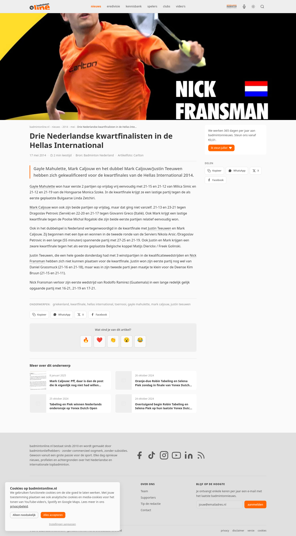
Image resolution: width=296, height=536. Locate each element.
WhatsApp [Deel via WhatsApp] (61, 314)
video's (180, 6)
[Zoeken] (262, 6)
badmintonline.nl (39, 127)
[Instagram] (164, 455)
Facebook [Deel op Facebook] (99, 314)
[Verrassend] (127, 341)
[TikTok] (151, 455)
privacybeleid (19, 506)
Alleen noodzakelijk (24, 515)
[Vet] (86, 341)
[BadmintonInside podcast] (244, 6)
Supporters (148, 497)
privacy (225, 530)
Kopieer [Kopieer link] (39, 314)
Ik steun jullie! (221, 148)
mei (73, 127)
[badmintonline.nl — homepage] (40, 6)
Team (144, 491)
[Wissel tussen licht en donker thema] (253, 6)
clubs (166, 6)
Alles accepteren (53, 515)
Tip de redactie (151, 504)
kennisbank (134, 6)
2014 (65, 127)
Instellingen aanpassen (62, 524)
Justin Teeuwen (159, 228)
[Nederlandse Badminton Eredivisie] (232, 6)
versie (250, 530)
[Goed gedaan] (113, 341)
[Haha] (140, 341)
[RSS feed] (201, 455)
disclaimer (238, 530)
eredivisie (113, 6)
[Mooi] (99, 341)
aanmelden (255, 504)
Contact (146, 510)
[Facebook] (139, 455)
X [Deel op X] (80, 314)
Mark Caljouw (40, 207)
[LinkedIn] (188, 455)
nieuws (96, 6)
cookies (262, 530)
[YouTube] (176, 455)
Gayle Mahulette (42, 186)
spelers (152, 6)
